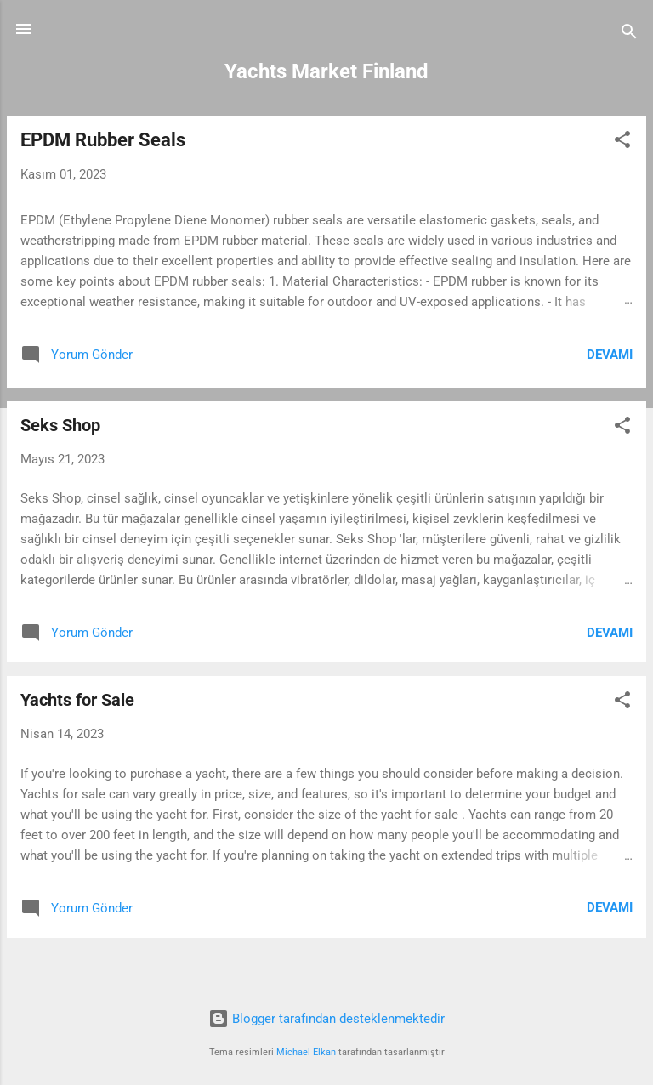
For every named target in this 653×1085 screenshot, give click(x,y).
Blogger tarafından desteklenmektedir (326, 1018)
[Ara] (629, 34)
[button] (622, 142)
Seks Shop (60, 425)
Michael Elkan (306, 1052)
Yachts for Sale (77, 700)
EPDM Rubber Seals (102, 140)
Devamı (610, 354)
